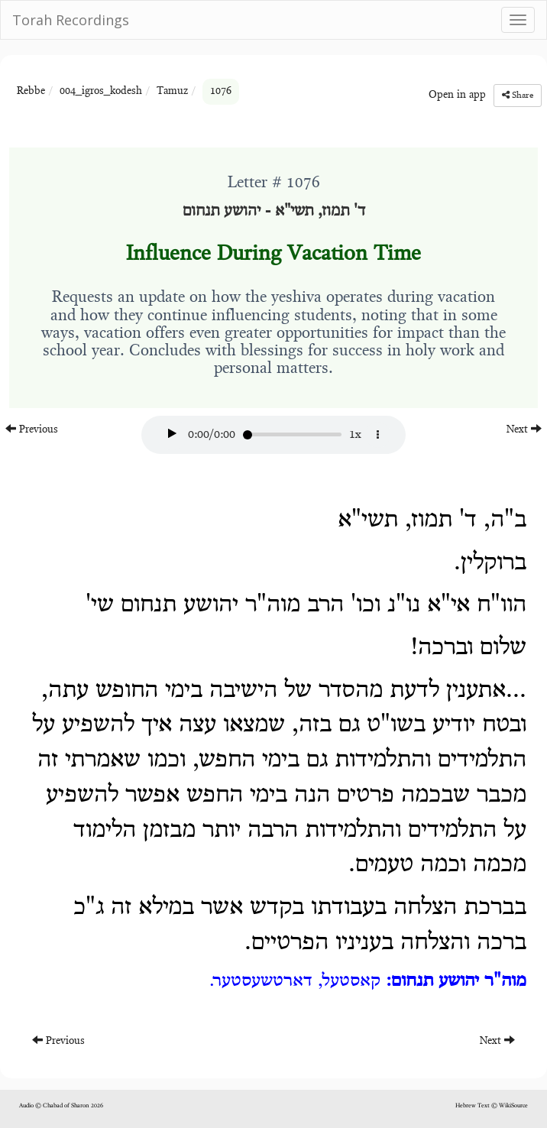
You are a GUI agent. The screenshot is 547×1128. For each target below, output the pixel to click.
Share (517, 95)
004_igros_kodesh (101, 91)
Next (524, 429)
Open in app (457, 95)
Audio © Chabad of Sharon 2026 (61, 1106)
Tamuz (172, 91)
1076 (220, 91)
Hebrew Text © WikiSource (491, 1106)
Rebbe (31, 91)
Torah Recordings (70, 20)
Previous (31, 429)
